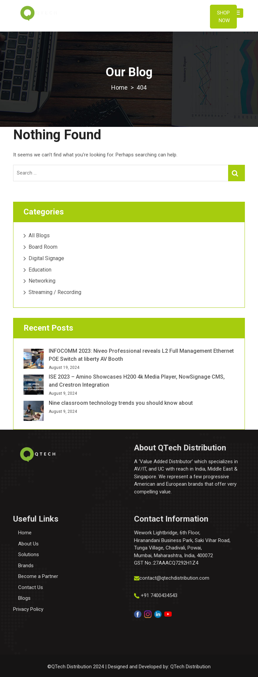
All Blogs (39, 235)
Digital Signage (46, 258)
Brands (26, 565)
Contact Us (30, 587)
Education (40, 269)
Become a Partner (38, 576)
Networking (42, 281)
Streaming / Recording (55, 292)
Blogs (24, 598)
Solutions (28, 554)
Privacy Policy (28, 609)
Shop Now (223, 16)
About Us (28, 543)
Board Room (43, 247)
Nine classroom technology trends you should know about (121, 403)
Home (25, 533)
